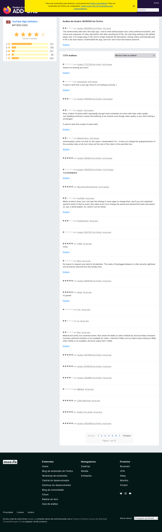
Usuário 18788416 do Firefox (89, 366)
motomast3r (82, 82)
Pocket (124, 485)
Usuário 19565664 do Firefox (89, 99)
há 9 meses (89, 110)
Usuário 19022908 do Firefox (89, 423)
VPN (122, 471)
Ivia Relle (81, 198)
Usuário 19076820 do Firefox (89, 355)
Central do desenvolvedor (55, 480)
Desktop (85, 466)
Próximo (127, 435)
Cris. (79, 309)
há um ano (90, 198)
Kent (79, 261)
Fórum (45, 494)
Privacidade (8, 512)
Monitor (124, 480)
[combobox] (141, 10)
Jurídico (31, 512)
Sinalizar (66, 45)
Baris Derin (22, 25)
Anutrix (80, 110)
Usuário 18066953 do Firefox (89, 28)
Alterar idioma (125, 518)
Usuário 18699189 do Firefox (89, 281)
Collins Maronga (83, 401)
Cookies (20, 512)
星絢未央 (80, 389)
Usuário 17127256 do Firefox (89, 64)
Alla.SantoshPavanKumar (87, 187)
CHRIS (79, 244)
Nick (79, 332)
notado (30, 519)
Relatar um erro (50, 499)
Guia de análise (50, 504)
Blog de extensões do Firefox (57, 471)
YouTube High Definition (25, 21)
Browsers (125, 466)
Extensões (48, 461)
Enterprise (86, 475)
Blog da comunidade (53, 489)
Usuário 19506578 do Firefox (89, 169)
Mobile (84, 471)
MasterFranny (83, 138)
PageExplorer (82, 221)
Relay (123, 475)
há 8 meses (107, 64)
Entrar (156, 3)
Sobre (45, 466)
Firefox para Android (98, 3)
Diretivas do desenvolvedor (56, 485)
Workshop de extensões (54, 475)
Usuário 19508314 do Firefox (89, 158)
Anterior (91, 435)
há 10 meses (108, 169)
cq (78, 321)
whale (79, 292)
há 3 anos (107, 28)
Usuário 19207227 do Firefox (89, 232)
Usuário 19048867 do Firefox (89, 378)
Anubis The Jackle (85, 412)
